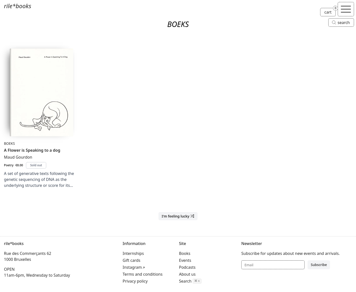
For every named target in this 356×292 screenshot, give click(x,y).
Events (185, 260)
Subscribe (319, 264)
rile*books (17, 6)
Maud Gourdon (18, 157)
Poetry (8, 165)
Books (184, 253)
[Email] (273, 264)
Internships (133, 253)
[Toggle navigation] (346, 9)
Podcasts (187, 267)
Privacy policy (135, 281)
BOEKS (9, 143)
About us (187, 274)
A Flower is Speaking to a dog (32, 150)
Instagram (132, 267)
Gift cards (131, 260)
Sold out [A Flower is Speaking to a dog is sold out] (36, 165)
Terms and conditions (142, 274)
